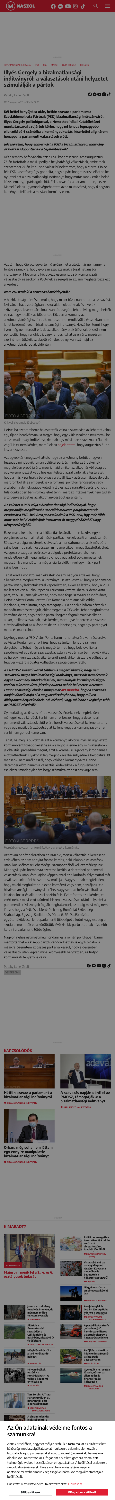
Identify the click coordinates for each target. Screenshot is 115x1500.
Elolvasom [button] (75, 1484)
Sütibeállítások (30, 1492)
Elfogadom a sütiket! (82, 1492)
